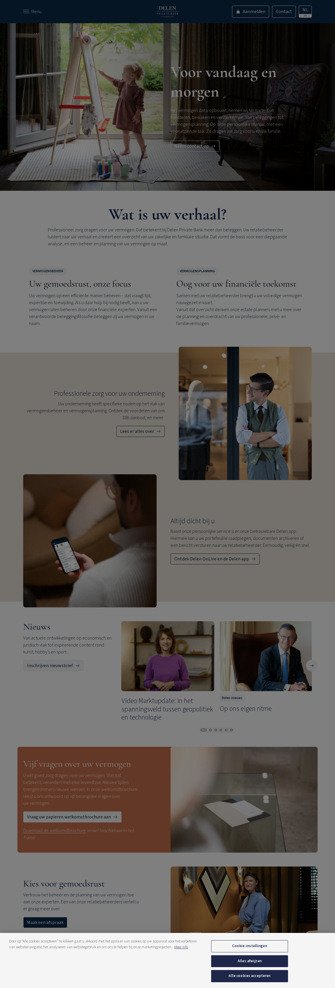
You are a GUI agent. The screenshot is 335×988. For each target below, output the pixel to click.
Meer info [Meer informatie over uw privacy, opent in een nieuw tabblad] (181, 947)
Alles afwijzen (250, 961)
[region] (167, 960)
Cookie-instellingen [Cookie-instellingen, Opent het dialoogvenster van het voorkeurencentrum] (249, 946)
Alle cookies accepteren (249, 975)
